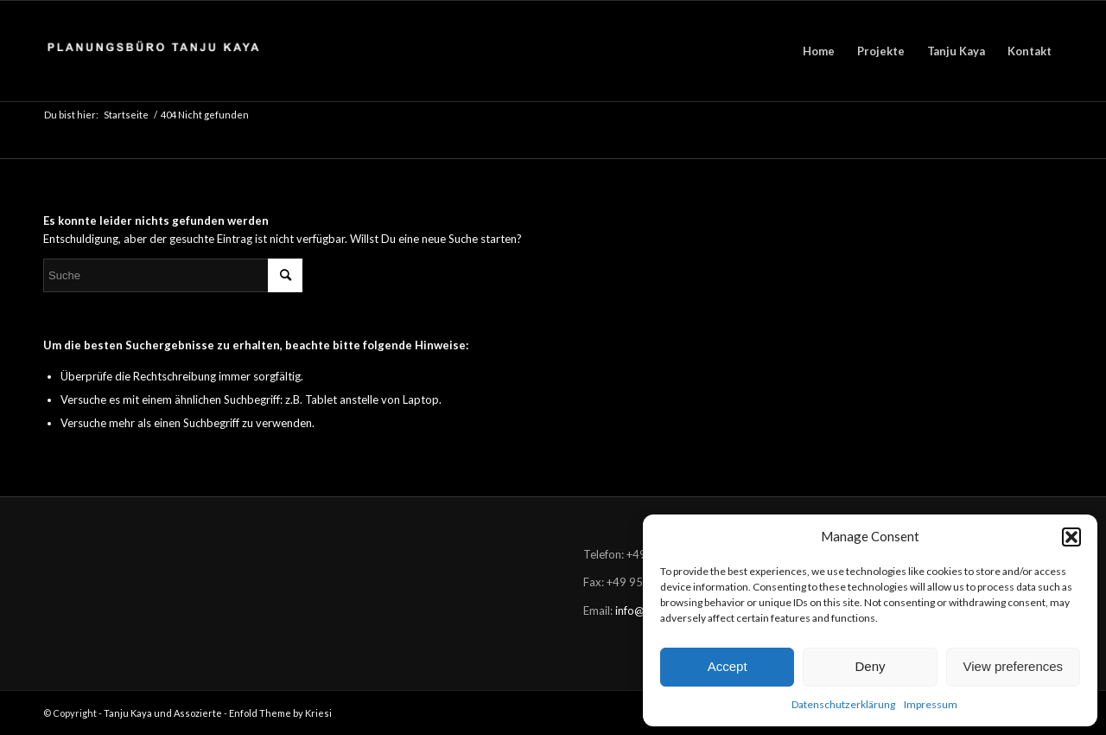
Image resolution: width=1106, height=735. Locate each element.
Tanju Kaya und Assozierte (163, 713)
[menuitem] (818, 51)
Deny (870, 666)
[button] (1071, 537)
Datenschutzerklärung (843, 704)
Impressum (930, 704)
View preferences (1013, 666)
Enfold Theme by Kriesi (280, 713)
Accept (727, 666)
